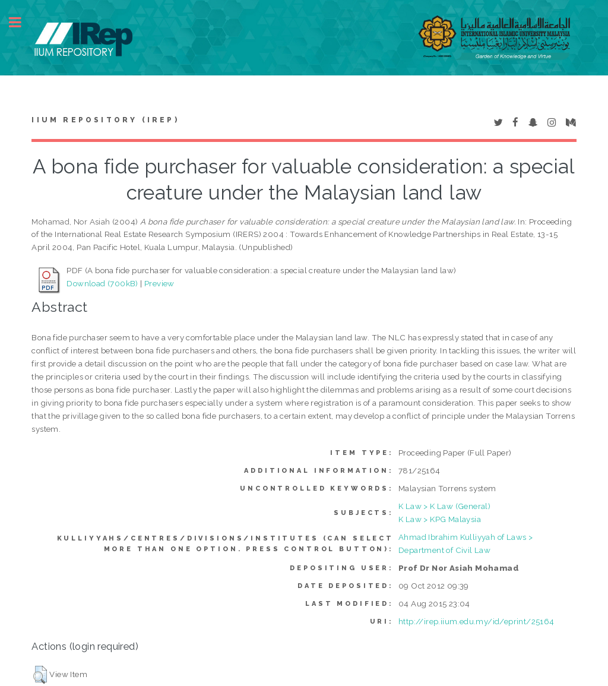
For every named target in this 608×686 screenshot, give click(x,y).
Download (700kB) (102, 283)
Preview (159, 283)
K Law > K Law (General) (444, 506)
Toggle (21, 22)
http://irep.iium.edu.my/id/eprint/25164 (476, 621)
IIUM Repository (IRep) (105, 120)
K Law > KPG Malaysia (439, 519)
